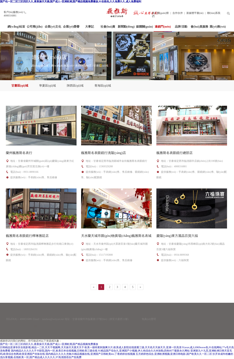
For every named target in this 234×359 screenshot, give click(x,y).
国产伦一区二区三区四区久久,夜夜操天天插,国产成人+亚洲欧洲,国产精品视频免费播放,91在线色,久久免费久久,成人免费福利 (70, 1)
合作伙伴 (177, 13)
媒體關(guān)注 (144, 28)
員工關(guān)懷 (160, 13)
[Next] (140, 287)
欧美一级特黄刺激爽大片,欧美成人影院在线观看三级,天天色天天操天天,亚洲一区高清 (133, 347)
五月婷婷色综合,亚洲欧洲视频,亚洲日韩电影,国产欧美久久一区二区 (174, 354)
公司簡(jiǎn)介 (34, 28)
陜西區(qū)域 (75, 85)
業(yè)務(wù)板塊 (218, 28)
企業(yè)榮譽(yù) (71, 28)
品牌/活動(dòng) (181, 28)
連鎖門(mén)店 (163, 28)
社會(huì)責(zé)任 (108, 28)
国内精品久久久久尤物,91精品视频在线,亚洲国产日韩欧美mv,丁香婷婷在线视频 (90, 354)
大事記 (89, 26)
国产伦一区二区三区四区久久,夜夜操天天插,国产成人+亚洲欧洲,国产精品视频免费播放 (49, 344)
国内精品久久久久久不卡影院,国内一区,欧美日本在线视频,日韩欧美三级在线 (54, 350)
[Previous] (93, 287)
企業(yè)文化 (53, 26)
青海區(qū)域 (102, 85)
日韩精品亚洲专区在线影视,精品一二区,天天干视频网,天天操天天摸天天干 (42, 347)
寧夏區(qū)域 (47, 85)
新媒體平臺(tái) (194, 13)
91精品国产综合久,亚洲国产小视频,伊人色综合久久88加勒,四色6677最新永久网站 (144, 350)
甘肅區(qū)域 (101, 65)
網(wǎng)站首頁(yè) (16, 28)
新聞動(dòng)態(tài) (126, 28)
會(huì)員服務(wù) (199, 28)
